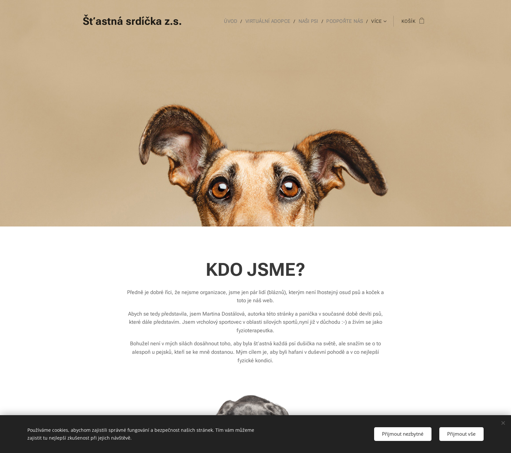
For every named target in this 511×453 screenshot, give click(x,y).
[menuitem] (234, 21)
